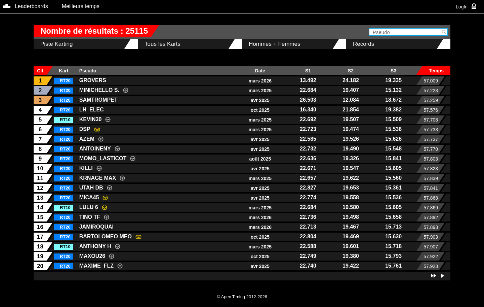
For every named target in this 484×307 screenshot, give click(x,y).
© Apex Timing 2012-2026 (242, 296)
